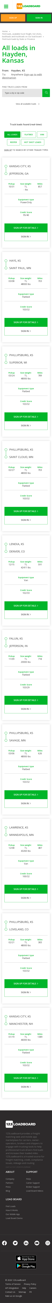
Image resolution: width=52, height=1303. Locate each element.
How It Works (12, 1210)
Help (24, 1288)
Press (8, 1187)
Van (42, 134)
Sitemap (22, 1292)
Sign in (39, 17)
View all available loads (26, 104)
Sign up (8, 150)
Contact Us (10, 1292)
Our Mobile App (13, 1214)
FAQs (28, 1179)
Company (10, 1179)
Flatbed (29, 134)
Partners (9, 1183)
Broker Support (33, 1187)
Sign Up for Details (26, 227)
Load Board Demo (14, 1218)
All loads (12, 134)
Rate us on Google (13, 1296)
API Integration (12, 1288)
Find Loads (11, 1206)
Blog (8, 1190)
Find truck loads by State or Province (18, 39)
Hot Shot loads (32, 142)
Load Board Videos (34, 1190)
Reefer (13, 142)
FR (30, 1292)
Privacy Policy (30, 1284)
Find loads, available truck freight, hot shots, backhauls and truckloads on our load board (22, 35)
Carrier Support (33, 1183)
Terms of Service (13, 1284)
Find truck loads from (14, 87)
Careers (32, 1288)
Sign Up (13, 17)
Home (5, 31)
